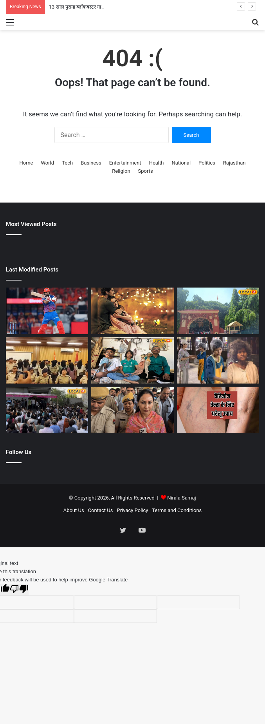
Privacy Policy (132, 510)
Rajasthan (234, 163)
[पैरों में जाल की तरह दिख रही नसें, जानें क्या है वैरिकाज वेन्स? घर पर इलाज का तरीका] (218, 410)
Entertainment (125, 163)
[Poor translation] (19, 589)
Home (26, 163)
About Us (73, 510)
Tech (67, 163)
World (47, 163)
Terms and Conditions (177, 510)
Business (91, 163)
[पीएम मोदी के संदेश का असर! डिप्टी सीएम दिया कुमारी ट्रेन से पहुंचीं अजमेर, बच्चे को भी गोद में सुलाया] (132, 410)
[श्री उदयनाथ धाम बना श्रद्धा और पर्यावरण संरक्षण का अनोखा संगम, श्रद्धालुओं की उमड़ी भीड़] (218, 311)
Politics (206, 163)
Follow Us (18, 452)
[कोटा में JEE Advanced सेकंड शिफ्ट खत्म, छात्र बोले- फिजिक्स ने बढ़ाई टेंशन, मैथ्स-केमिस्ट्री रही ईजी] (47, 410)
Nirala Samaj (181, 498)
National (181, 163)
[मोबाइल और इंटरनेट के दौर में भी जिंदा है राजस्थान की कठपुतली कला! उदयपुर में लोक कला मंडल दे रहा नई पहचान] (132, 360)
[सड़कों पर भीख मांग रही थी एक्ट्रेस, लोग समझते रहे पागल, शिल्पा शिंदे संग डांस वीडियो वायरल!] (218, 360)
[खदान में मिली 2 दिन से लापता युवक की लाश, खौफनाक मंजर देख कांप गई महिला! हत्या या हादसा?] (47, 360)
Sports (145, 171)
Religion (121, 171)
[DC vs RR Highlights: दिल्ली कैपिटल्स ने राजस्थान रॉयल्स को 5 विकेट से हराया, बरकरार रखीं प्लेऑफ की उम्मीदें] (47, 311)
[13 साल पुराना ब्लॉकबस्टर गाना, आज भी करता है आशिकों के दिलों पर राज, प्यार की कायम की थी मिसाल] (132, 311)
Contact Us (100, 510)
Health (156, 163)
